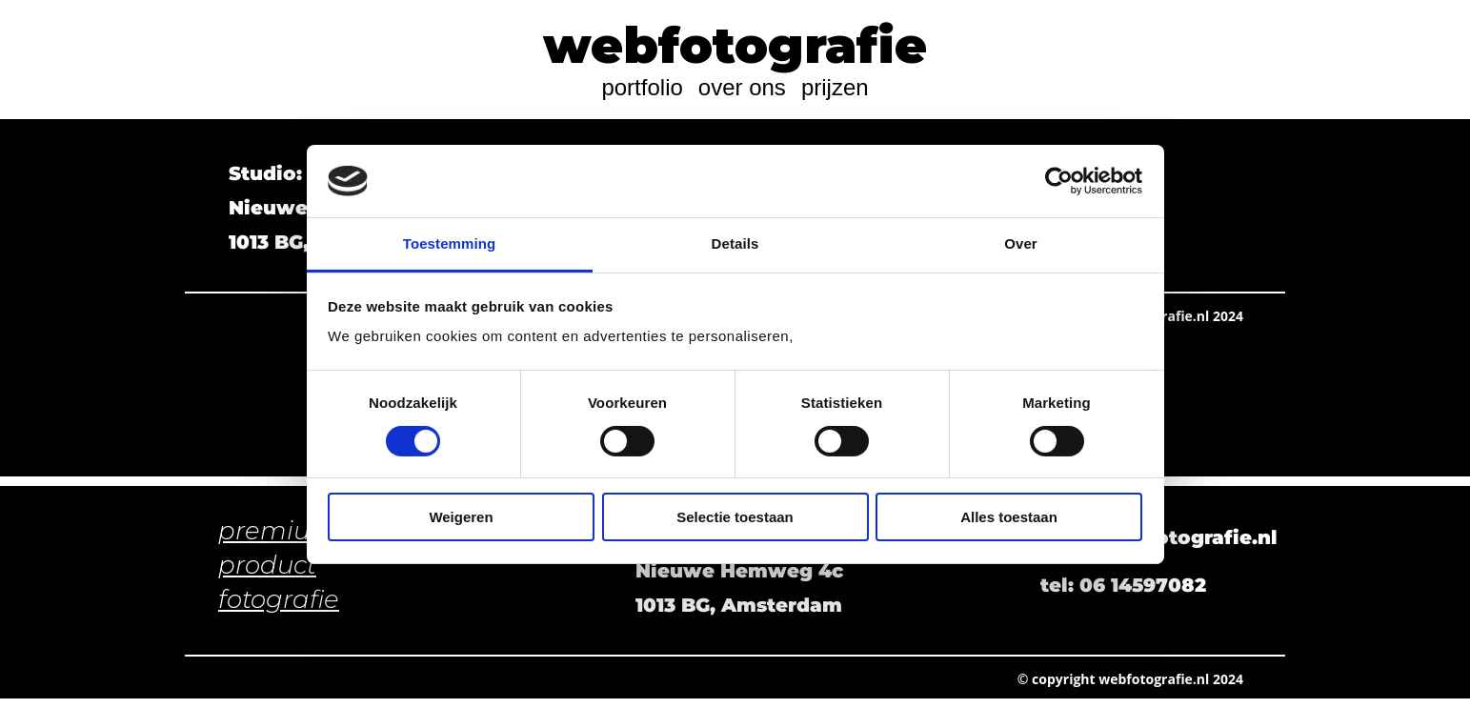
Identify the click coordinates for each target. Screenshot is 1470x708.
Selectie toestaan (735, 517)
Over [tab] (1020, 243)
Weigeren (461, 517)
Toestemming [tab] (449, 243)
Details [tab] (735, 243)
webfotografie (735, 46)
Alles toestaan (1008, 517)
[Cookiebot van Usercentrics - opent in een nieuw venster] (1059, 181)
